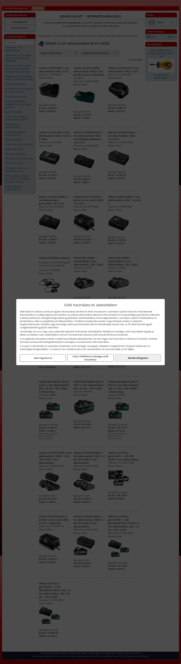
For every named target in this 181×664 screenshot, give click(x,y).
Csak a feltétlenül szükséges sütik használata (90, 358)
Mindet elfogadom (138, 358)
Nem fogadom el (43, 358)
